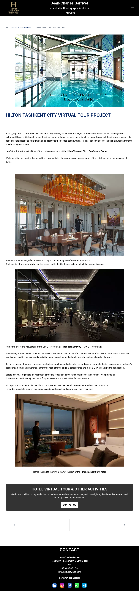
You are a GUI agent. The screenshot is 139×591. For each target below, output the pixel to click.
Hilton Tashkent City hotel (93, 472)
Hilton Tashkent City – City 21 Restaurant (81, 346)
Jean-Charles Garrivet (69, 3)
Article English (57, 28)
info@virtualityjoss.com (69, 572)
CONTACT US (69, 505)
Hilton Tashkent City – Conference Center (87, 151)
